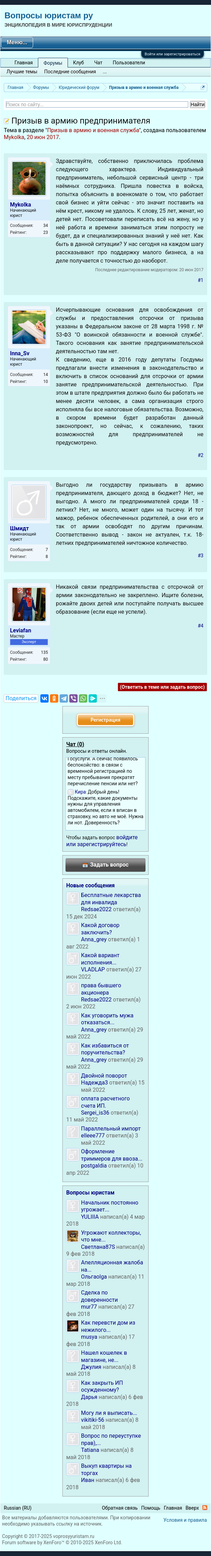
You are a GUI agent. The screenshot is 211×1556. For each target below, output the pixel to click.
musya (89, 1337)
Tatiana (90, 1450)
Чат (98, 62)
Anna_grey (94, 939)
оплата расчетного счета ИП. (105, 1102)
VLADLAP (93, 969)
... (105, 71)
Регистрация (105, 719)
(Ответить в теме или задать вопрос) (162, 687)
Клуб (78, 62)
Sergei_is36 (95, 1112)
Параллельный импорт (111, 1128)
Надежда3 (94, 1082)
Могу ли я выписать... (109, 1413)
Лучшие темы (22, 71)
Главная (23, 62)
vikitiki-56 (92, 1420)
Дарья (89, 1397)
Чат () (75, 744)
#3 (201, 555)
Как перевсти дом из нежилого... (108, 1326)
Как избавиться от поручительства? (105, 1049)
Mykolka (14, 137)
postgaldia (94, 1165)
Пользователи (129, 62)
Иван (87, 1480)
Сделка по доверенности (99, 1296)
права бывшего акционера (101, 989)
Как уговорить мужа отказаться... (107, 1019)
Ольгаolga (94, 1276)
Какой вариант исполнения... (100, 958)
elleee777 (93, 1135)
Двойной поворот (104, 1075)
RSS (204, 1507)
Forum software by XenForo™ (62, 1542)
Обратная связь (120, 1508)
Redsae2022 (96, 909)
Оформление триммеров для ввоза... (111, 1155)
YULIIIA (90, 1217)
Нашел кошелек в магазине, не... (104, 1356)
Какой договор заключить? (100, 928)
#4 (201, 626)
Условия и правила (185, 1520)
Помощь (150, 1508)
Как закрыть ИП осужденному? (102, 1386)
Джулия (91, 1367)
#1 (201, 280)
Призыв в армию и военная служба (93, 130)
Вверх (192, 1508)
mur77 (89, 1306)
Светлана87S (98, 1247)
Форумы (52, 63)
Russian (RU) (17, 1508)
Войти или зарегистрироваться (172, 54)
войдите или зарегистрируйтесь (102, 841)
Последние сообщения (70, 71)
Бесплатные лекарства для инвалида (111, 898)
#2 (201, 455)
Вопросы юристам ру (48, 15)
